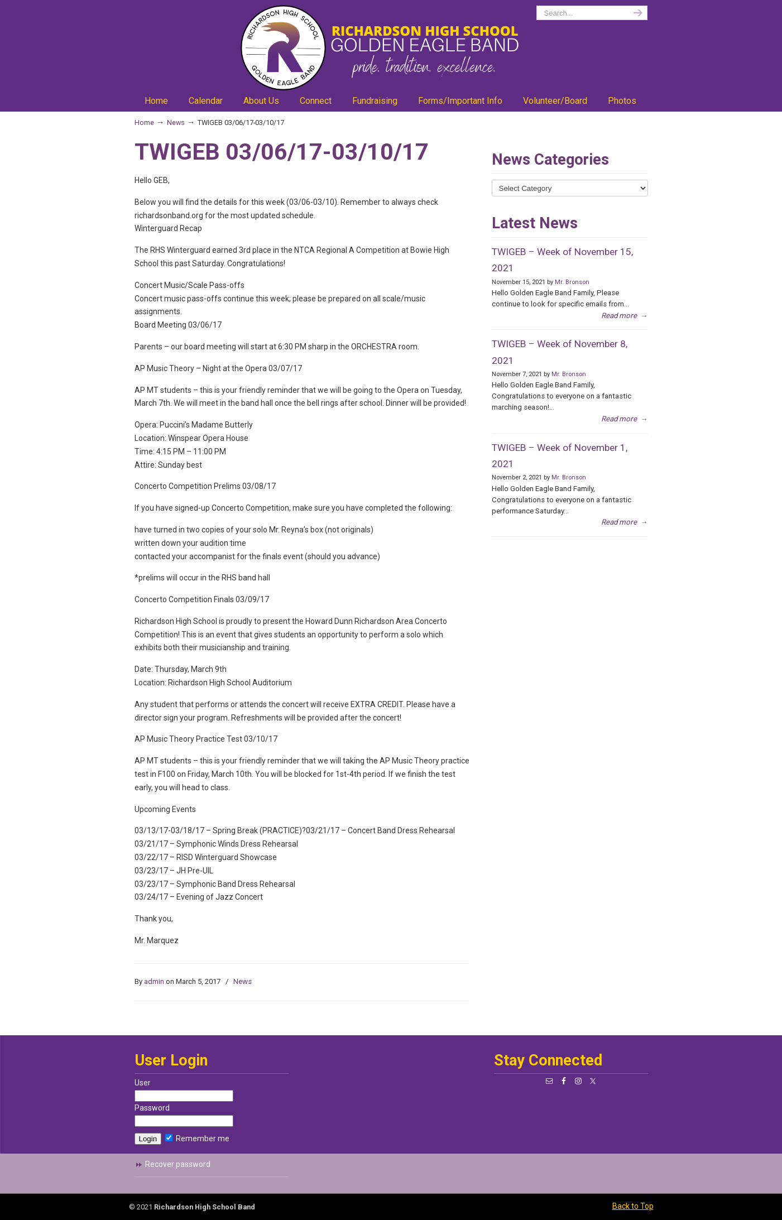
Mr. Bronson (572, 282)
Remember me (197, 1138)
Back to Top (633, 1206)
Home (144, 122)
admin (154, 981)
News (176, 122)
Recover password (177, 1164)
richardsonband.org (391, 47)
